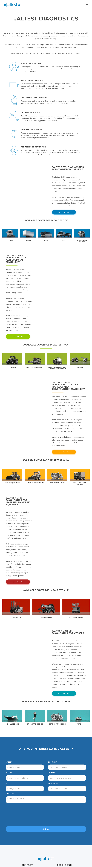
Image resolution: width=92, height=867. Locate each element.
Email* (9, 773)
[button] (87, 5)
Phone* (51, 773)
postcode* (53, 783)
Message (10, 794)
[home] (13, 5)
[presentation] (46, 815)
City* (8, 783)
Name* (9, 762)
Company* (53, 762)
